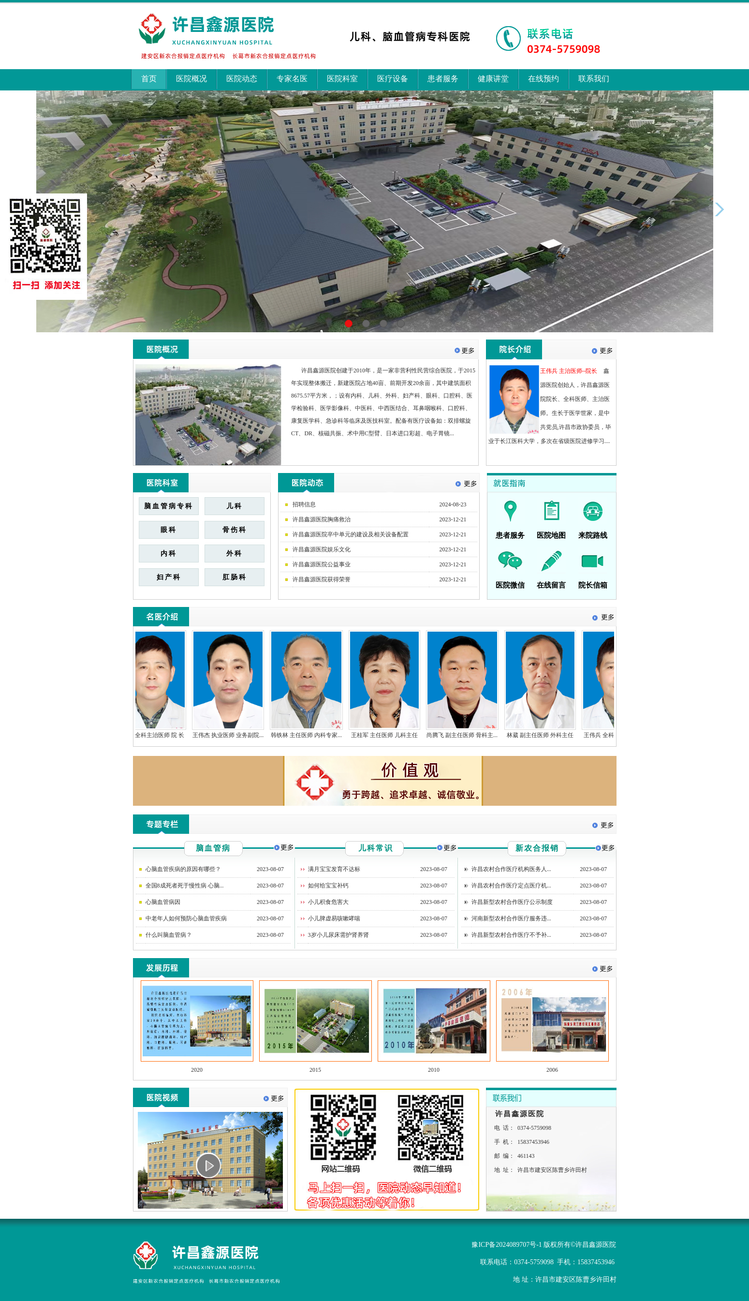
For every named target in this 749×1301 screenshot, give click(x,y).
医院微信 (510, 585)
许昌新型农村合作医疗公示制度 (512, 902)
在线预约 (543, 78)
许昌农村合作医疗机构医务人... (511, 869)
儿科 (234, 506)
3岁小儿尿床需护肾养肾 (338, 934)
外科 (234, 553)
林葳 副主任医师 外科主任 (544, 735)
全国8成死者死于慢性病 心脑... (185, 885)
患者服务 (442, 78)
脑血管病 (213, 848)
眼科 (169, 529)
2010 (434, 1069)
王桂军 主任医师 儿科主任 (388, 735)
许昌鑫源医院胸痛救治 (322, 519)
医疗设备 (392, 78)
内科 (169, 553)
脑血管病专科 (168, 506)
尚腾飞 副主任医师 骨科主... (466, 735)
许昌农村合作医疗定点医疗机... (511, 885)
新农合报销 (537, 848)
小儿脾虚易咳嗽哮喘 (334, 918)
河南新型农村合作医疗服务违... (511, 918)
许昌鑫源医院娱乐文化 (322, 549)
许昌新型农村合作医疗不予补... (511, 934)
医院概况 (191, 78)
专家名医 (292, 78)
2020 (197, 1069)
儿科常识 (375, 848)
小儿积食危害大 (328, 902)
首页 (149, 78)
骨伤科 (234, 529)
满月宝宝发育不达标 (334, 869)
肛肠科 (234, 577)
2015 (315, 1069)
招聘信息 (304, 504)
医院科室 (342, 78)
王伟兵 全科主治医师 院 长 (154, 735)
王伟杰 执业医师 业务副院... (232, 735)
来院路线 (592, 535)
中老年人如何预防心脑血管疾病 (186, 918)
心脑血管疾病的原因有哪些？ (183, 869)
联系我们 (593, 78)
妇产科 (169, 577)
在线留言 (551, 585)
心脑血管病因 (163, 902)
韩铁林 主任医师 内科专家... (310, 735)
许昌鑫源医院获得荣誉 (322, 579)
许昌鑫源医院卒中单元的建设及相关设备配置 (351, 534)
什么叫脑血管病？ (169, 934)
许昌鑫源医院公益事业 (322, 564)
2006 (552, 1069)
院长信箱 (592, 585)
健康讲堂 (493, 78)
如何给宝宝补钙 (328, 885)
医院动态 (241, 78)
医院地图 (551, 535)
